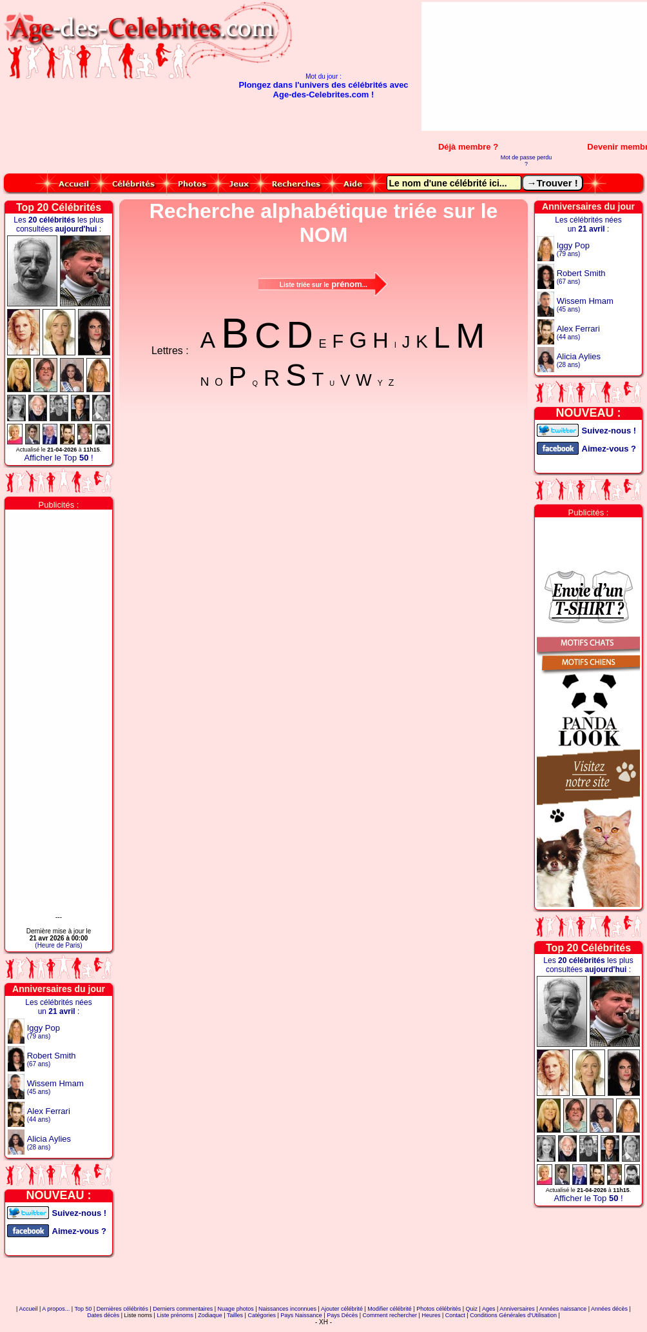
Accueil (28, 1309)
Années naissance (563, 1309)
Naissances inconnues (287, 1309)
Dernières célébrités (122, 1309)
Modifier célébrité (389, 1309)
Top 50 (83, 1309)
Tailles (235, 1315)
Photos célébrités (438, 1309)
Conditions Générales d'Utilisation (513, 1315)
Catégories (261, 1315)
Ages (489, 1309)
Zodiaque (210, 1315)
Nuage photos (236, 1309)
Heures (430, 1315)
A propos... (56, 1309)
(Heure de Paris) (58, 945)
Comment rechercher (390, 1315)
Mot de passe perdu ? (526, 160)
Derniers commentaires (183, 1309)
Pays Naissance (301, 1315)
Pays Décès (342, 1315)
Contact (455, 1315)
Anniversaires (517, 1309)
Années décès (609, 1309)
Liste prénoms (175, 1315)
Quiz (472, 1309)
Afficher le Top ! (58, 457)
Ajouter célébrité (342, 1309)
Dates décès (103, 1315)
